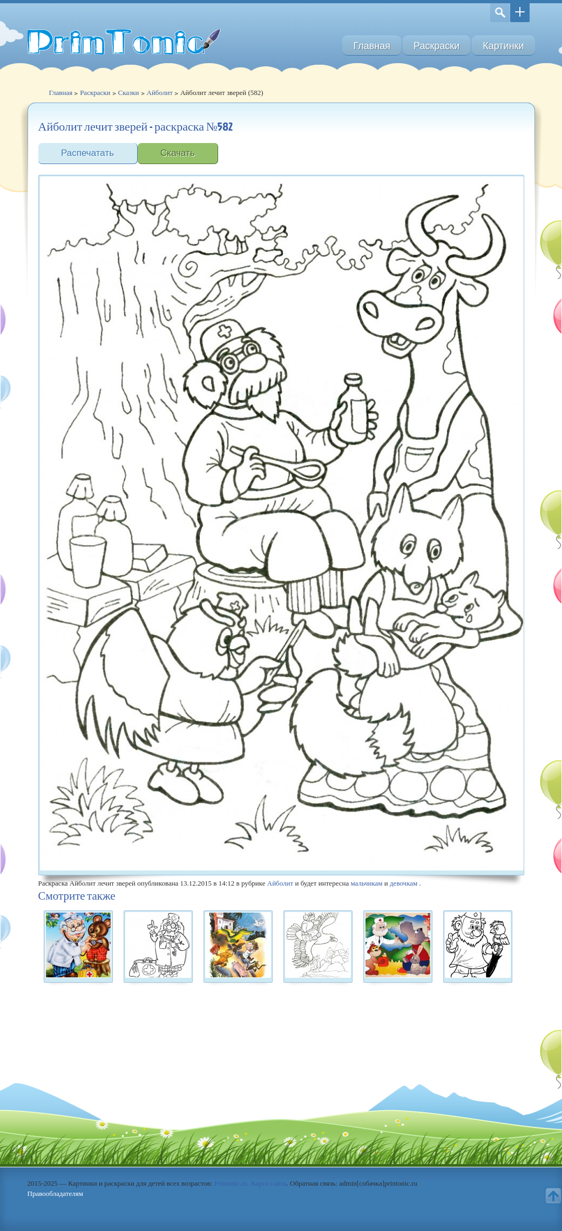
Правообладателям (55, 1193)
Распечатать (87, 153)
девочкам (403, 883)
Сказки (128, 93)
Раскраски (436, 45)
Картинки (503, 45)
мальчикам (366, 883)
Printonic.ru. (231, 1183)
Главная (371, 45)
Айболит (160, 93)
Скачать (177, 153)
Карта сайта (269, 1183)
